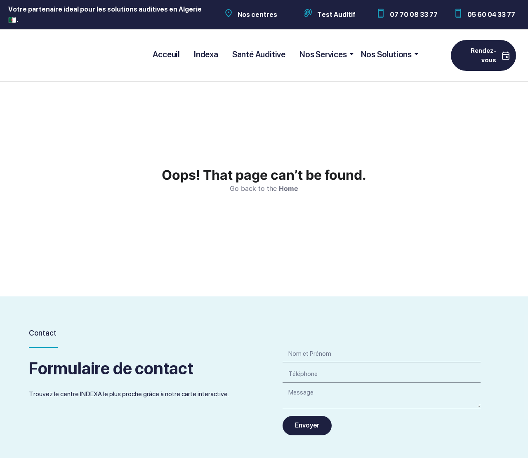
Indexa (206, 54)
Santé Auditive (258, 54)
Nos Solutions (388, 54)
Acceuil (166, 54)
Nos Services (324, 54)
